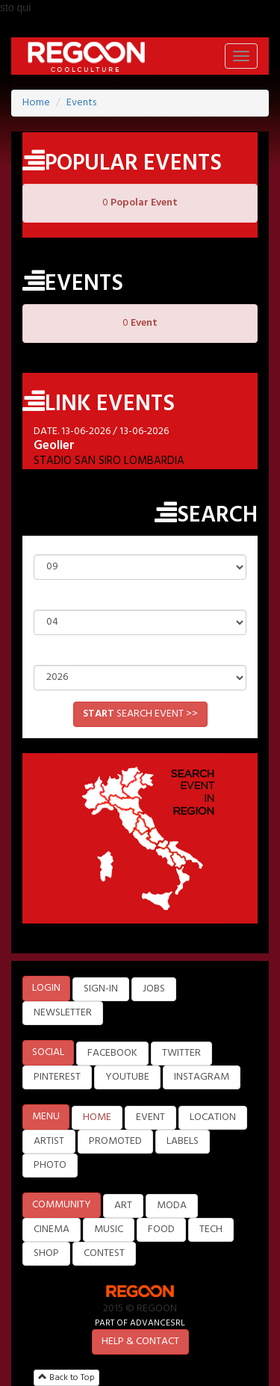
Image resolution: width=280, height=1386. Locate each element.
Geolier (54, 446)
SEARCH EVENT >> (140, 714)
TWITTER (181, 1053)
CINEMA (51, 1229)
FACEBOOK (112, 1053)
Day (140, 543)
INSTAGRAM (201, 1077)
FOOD (161, 1229)
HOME (97, 1117)
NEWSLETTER (63, 1012)
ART (123, 1205)
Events (81, 102)
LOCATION (213, 1117)
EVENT (150, 1117)
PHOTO (50, 1165)
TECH (211, 1229)
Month (140, 598)
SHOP (46, 1253)
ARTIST (49, 1141)
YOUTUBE (127, 1077)
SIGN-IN (101, 988)
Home (36, 102)
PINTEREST (57, 1077)
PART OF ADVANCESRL (140, 1323)
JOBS (154, 988)
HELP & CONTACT (140, 1341)
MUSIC (108, 1229)
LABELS (183, 1141)
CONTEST (104, 1253)
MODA (172, 1205)
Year (140, 653)
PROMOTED (115, 1141)
